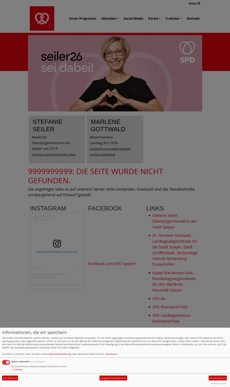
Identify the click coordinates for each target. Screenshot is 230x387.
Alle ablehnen (10, 378)
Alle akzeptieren (217, 378)
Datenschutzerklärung (59, 354)
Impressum (111, 354)
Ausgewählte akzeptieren (113, 378)
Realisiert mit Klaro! (219, 383)
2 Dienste (17, 369)
